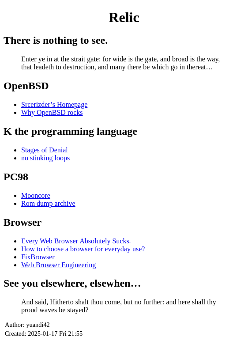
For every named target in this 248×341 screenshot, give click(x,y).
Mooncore (35, 195)
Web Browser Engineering (58, 265)
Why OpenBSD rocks (52, 112)
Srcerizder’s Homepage (54, 104)
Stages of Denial (44, 150)
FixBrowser (38, 257)
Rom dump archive (48, 203)
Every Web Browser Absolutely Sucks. (76, 241)
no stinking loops (45, 158)
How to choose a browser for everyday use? (83, 249)
